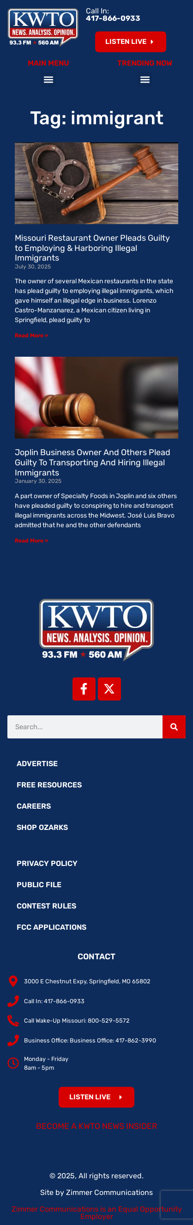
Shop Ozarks (42, 827)
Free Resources (49, 784)
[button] (48, 79)
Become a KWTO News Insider (96, 1126)
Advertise (37, 763)
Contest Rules (46, 906)
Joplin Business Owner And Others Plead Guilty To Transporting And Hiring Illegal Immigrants (92, 462)
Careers (34, 806)
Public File (39, 884)
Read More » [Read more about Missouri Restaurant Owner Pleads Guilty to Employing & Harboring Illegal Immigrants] (31, 335)
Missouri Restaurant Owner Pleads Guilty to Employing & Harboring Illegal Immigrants (92, 248)
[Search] (174, 726)
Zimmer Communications (109, 1192)
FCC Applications (51, 927)
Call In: (113, 14)
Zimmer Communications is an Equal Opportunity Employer (97, 1213)
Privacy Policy (47, 863)
